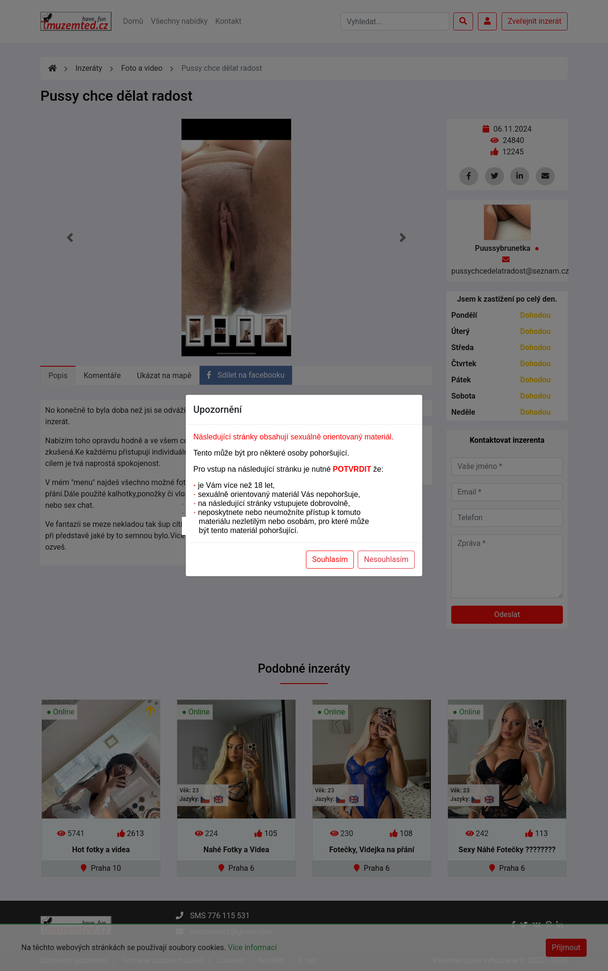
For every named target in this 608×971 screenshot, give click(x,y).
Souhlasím (330, 559)
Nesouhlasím (386, 559)
